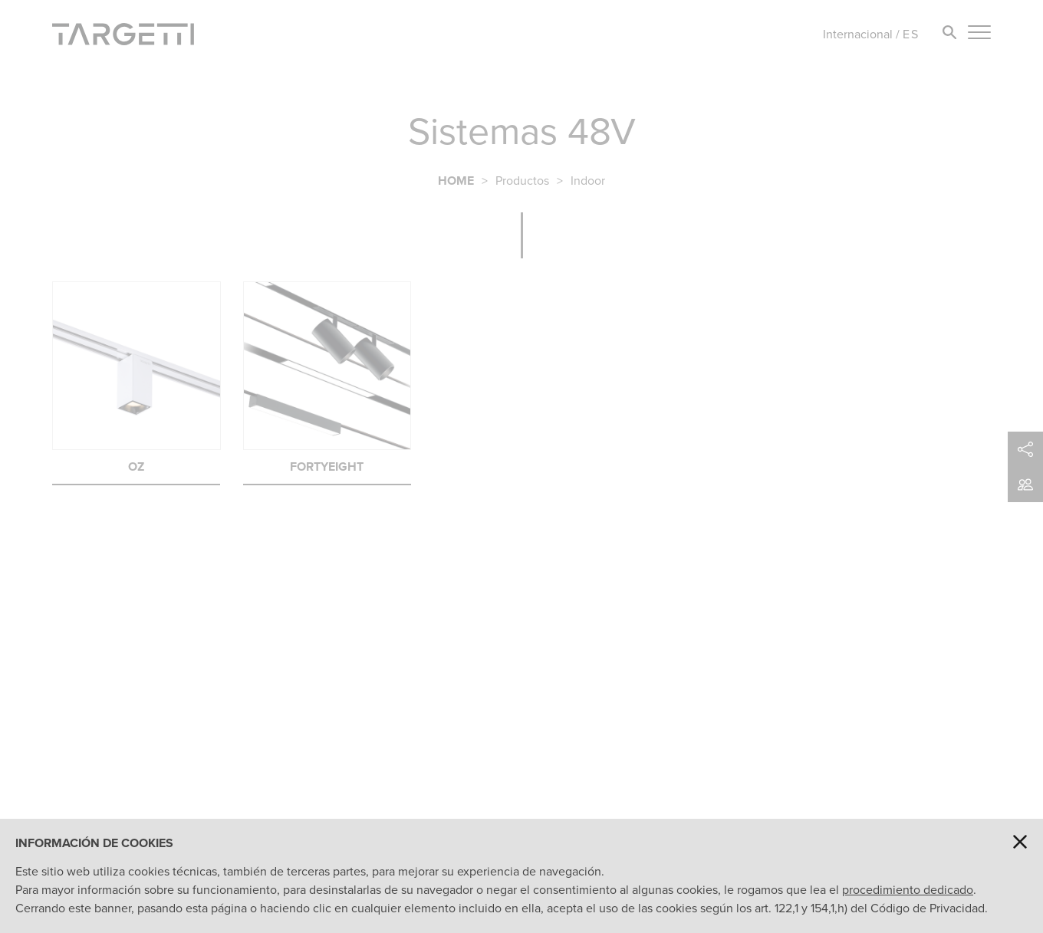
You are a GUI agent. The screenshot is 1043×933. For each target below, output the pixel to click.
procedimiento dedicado (907, 890)
